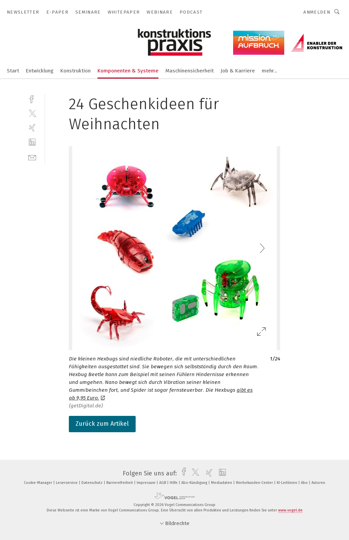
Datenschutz (92, 482)
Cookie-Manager (38, 482)
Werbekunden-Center (255, 482)
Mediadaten (222, 482)
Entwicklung (40, 71)
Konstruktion (75, 71)
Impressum (146, 482)
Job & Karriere (238, 71)
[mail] (32, 157)
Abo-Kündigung (194, 482)
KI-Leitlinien (287, 482)
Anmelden (316, 12)
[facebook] (32, 98)
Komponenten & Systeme (127, 71)
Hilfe (174, 482)
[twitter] (32, 113)
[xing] (32, 127)
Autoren (318, 482)
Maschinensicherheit (189, 71)
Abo (305, 482)
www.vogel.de (290, 510)
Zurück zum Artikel (102, 423)
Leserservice (67, 482)
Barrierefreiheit (120, 482)
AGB (163, 482)
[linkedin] (32, 142)
